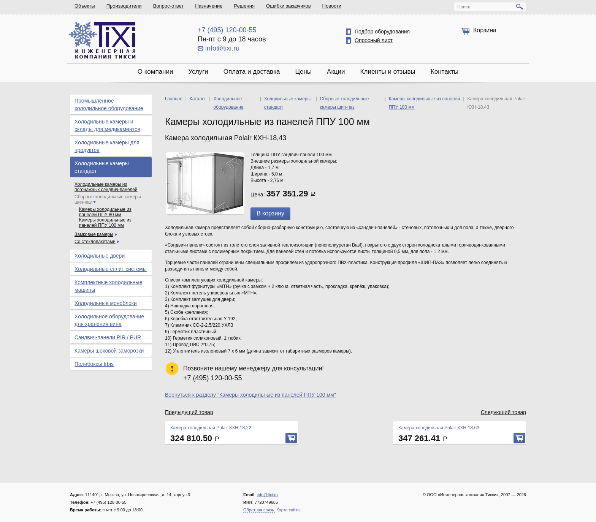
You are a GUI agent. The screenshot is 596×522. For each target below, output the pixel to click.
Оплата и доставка (252, 71)
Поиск (463, 6)
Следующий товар (503, 412)
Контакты (444, 71)
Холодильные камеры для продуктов (106, 146)
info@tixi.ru (222, 48)
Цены (303, 71)
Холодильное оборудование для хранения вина (109, 320)
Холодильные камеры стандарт (101, 167)
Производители (124, 6)
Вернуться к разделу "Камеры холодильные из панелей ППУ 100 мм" (250, 395)
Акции (336, 71)
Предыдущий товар (189, 412)
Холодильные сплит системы (110, 269)
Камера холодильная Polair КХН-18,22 (210, 427)
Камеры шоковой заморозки (109, 351)
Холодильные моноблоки (105, 303)
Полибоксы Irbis (94, 364)
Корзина (484, 30)
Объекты (84, 6)
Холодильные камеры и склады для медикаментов (107, 125)
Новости (331, 6)
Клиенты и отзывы (387, 71)
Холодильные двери (99, 256)
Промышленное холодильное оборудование (108, 104)
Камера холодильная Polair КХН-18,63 (438, 427)
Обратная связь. (259, 510)
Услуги (198, 71)
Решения (244, 6)
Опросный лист (374, 40)
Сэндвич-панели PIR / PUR (107, 337)
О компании (155, 71)
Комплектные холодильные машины (108, 286)
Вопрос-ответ (168, 6)
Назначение (208, 6)
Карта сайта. (288, 510)
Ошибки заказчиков (288, 6)
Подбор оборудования (382, 31)
